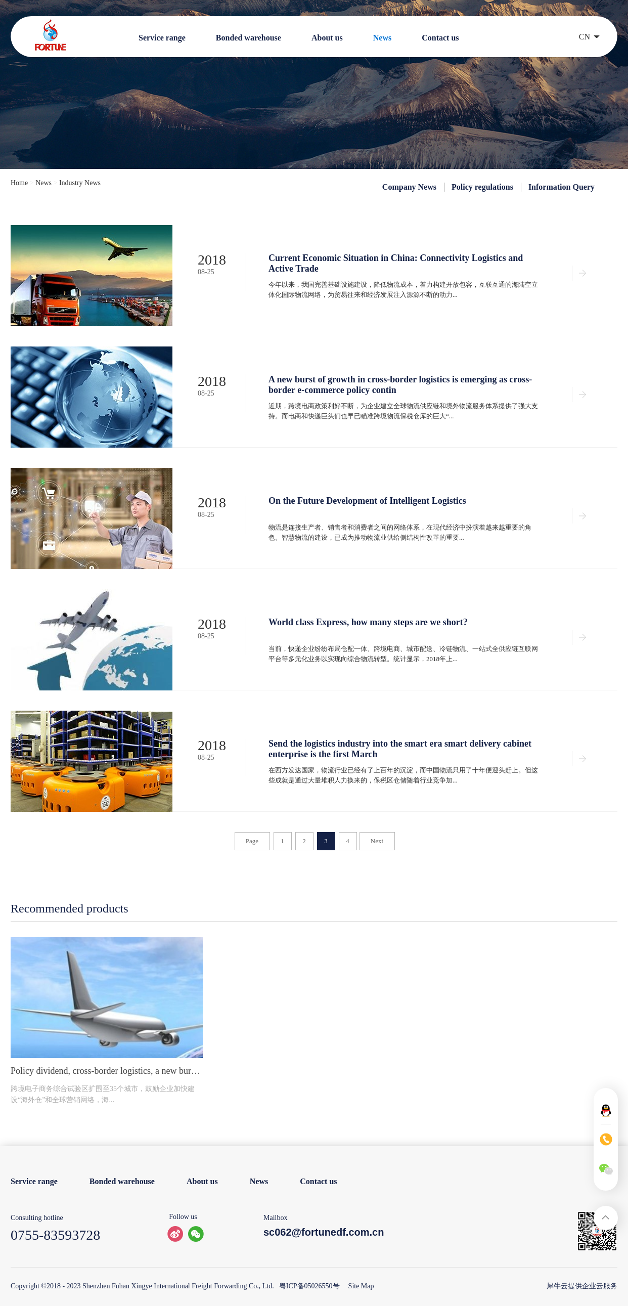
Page (252, 841)
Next (377, 841)
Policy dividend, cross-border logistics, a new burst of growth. (107, 1071)
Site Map (359, 1286)
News (43, 183)
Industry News (80, 183)
